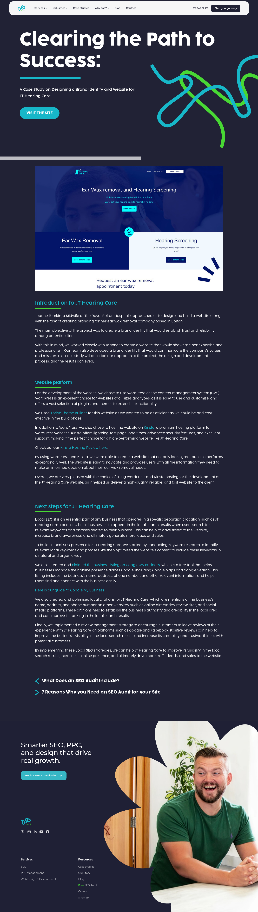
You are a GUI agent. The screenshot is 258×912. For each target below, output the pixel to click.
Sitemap (83, 897)
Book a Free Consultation (43, 775)
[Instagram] (29, 832)
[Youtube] (41, 832)
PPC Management (32, 872)
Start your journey (226, 8)
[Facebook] (47, 832)
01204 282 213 (200, 8)
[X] (23, 832)
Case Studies (81, 8)
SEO (23, 866)
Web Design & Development (38, 879)
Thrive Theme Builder (69, 413)
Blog (117, 8)
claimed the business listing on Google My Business (116, 565)
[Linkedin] (35, 832)
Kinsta (149, 427)
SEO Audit (87, 885)
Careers (83, 891)
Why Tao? (102, 8)
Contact (131, 8)
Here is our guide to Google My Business (69, 590)
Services (40, 8)
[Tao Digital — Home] (21, 8)
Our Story (84, 872)
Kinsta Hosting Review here (83, 447)
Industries (60, 8)
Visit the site (40, 113)
